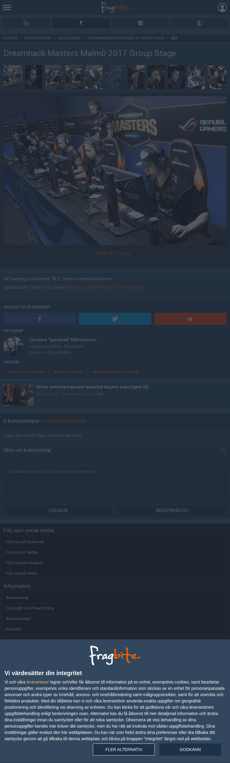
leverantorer (38, 682)
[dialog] (115, 701)
